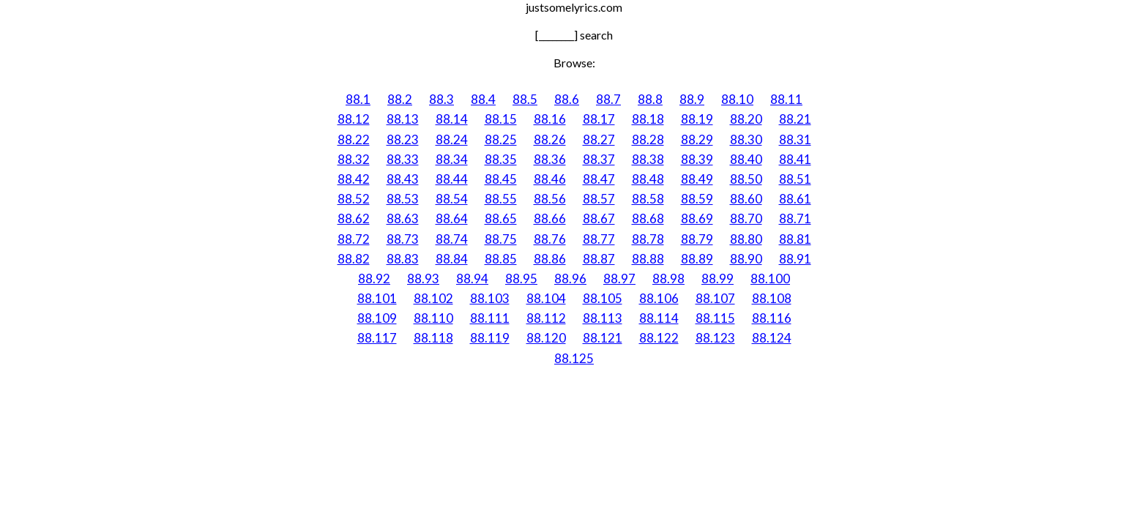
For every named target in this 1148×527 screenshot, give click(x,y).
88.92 (374, 278)
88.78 (648, 239)
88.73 (403, 239)
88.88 (648, 258)
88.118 (433, 337)
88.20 (746, 119)
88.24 (452, 139)
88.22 (354, 139)
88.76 (550, 239)
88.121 (602, 337)
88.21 (795, 119)
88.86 (550, 258)
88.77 (599, 239)
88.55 (501, 198)
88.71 (795, 218)
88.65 (501, 218)
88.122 (659, 337)
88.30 (746, 139)
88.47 (599, 179)
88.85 (501, 258)
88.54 (452, 198)
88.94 (472, 278)
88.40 (746, 159)
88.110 (433, 318)
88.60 (746, 198)
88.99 (717, 278)
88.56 (550, 198)
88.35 (501, 159)
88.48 (648, 179)
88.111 (490, 318)
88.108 (771, 298)
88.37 (599, 159)
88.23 (403, 139)
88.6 (566, 99)
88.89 (697, 258)
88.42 (354, 179)
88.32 (354, 159)
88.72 (354, 239)
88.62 (354, 218)
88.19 (697, 119)
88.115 (715, 318)
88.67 (599, 218)
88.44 (452, 179)
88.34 (452, 159)
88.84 (452, 258)
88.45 (501, 179)
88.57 (599, 198)
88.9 (691, 99)
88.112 (546, 318)
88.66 (550, 218)
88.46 (550, 179)
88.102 (433, 298)
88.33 (403, 159)
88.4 (483, 99)
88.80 (746, 239)
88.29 (697, 139)
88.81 (795, 239)
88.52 (354, 198)
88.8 (650, 99)
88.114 (659, 318)
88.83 (403, 258)
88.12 (354, 119)
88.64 (452, 218)
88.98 (668, 278)
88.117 (377, 337)
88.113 (602, 318)
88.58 (648, 198)
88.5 (524, 99)
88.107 (715, 298)
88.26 (550, 139)
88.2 (399, 99)
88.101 (377, 298)
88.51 (795, 179)
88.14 (452, 119)
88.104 (546, 298)
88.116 (771, 318)
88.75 (501, 239)
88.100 (770, 278)
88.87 (599, 258)
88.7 (608, 99)
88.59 (697, 198)
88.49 (697, 179)
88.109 (377, 318)
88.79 (697, 239)
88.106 (659, 298)
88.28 (648, 139)
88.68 (648, 218)
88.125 (574, 358)
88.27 (599, 139)
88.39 (697, 159)
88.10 (737, 99)
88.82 (354, 258)
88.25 (501, 139)
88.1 (358, 99)
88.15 (501, 119)
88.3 (441, 99)
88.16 (550, 119)
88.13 (403, 119)
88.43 (403, 179)
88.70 (746, 218)
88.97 (619, 278)
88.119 (490, 337)
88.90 (746, 258)
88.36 (550, 159)
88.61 (795, 198)
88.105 (602, 298)
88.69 (697, 218)
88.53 (403, 198)
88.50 (746, 179)
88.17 (599, 119)
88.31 (795, 139)
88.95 (521, 278)
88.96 (570, 278)
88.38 (648, 159)
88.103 (490, 298)
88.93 (423, 278)
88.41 (795, 159)
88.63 (403, 218)
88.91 (795, 258)
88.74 (452, 239)
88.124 (771, 337)
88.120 (546, 337)
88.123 (715, 337)
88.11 (786, 99)
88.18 (648, 119)
